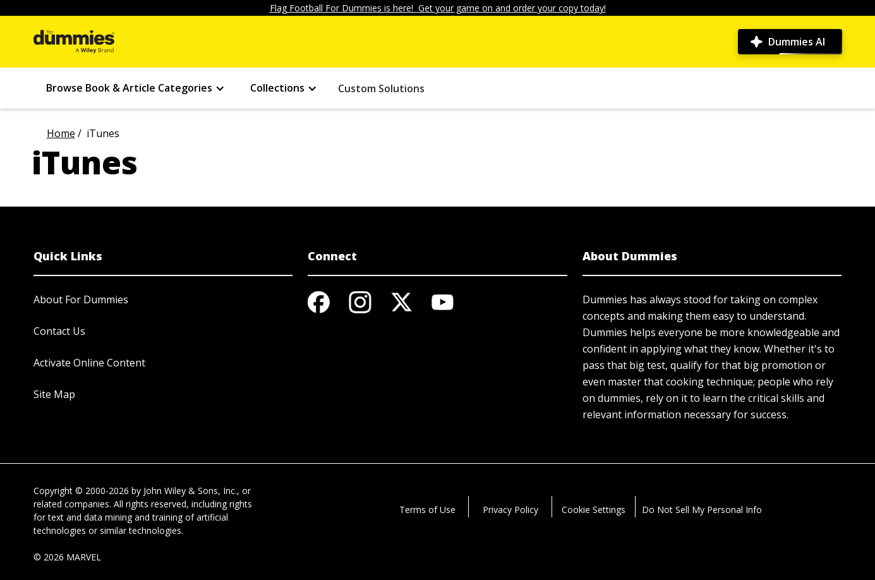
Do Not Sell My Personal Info (702, 510)
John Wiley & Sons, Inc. (190, 491)
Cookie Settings (593, 510)
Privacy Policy (510, 510)
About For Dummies (80, 299)
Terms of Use (427, 510)
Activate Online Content (89, 363)
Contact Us (59, 331)
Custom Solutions (381, 88)
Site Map (54, 394)
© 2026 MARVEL (67, 557)
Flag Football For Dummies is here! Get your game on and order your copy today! (438, 8)
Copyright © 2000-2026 (81, 491)
